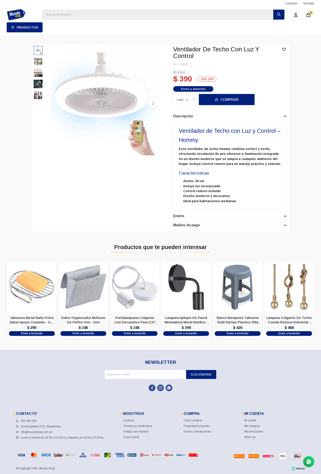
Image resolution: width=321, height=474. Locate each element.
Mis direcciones (253, 431)
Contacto (291, 3)
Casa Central (131, 437)
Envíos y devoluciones (197, 431)
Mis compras (252, 426)
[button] (152, 103)
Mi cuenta (250, 420)
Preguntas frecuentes (197, 426)
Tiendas (308, 3)
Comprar (229, 100)
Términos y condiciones (137, 426)
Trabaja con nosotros (135, 431)
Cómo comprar (193, 420)
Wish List (249, 437)
